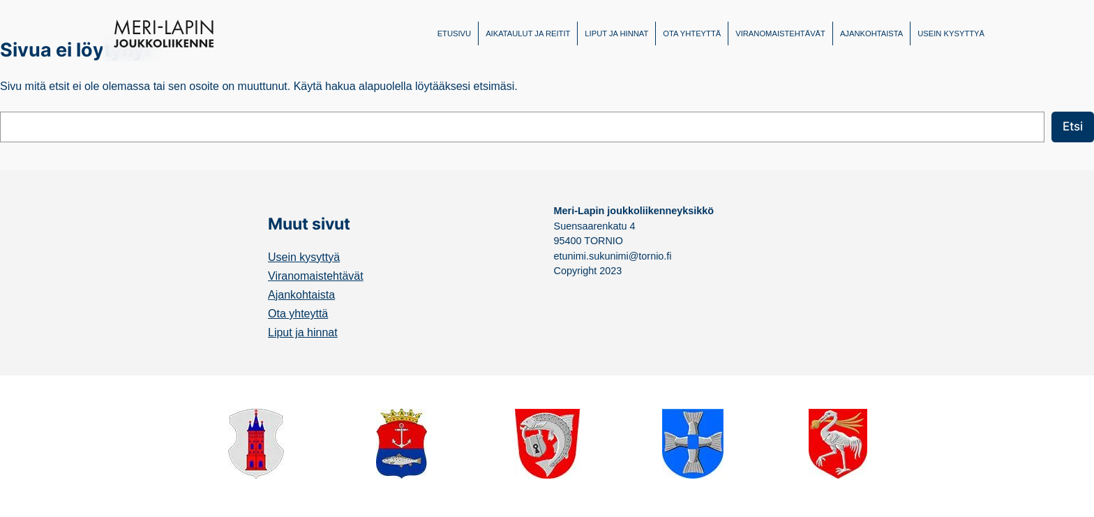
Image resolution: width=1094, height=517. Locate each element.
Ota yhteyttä (298, 314)
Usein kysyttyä (304, 257)
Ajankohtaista (301, 295)
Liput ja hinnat (303, 332)
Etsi (1073, 126)
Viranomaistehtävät (316, 276)
